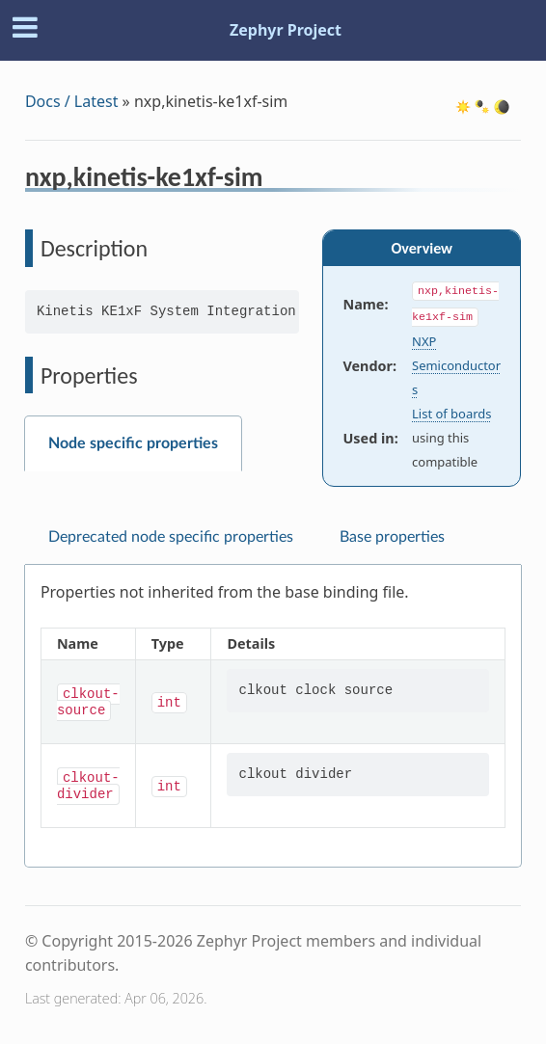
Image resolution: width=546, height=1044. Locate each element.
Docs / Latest (72, 101)
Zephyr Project (285, 29)
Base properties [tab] (392, 537)
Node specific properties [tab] (133, 443)
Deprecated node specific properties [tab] (170, 537)
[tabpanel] (273, 716)
